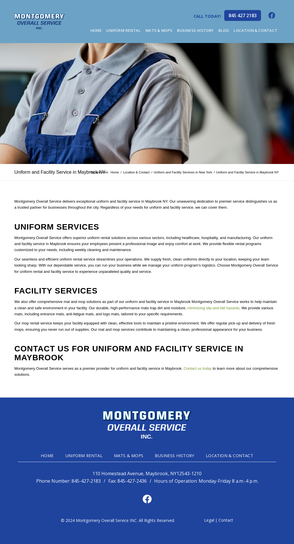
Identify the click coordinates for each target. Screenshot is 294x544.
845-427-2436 (132, 481)
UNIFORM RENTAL (83, 455)
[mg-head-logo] (39, 21)
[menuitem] (96, 30)
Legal (209, 520)
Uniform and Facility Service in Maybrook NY (59, 172)
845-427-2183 (86, 481)
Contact (225, 520)
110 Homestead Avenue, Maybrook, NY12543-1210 (147, 474)
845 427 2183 (243, 15)
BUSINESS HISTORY (174, 455)
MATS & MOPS (128, 455)
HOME (47, 455)
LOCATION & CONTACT (229, 455)
